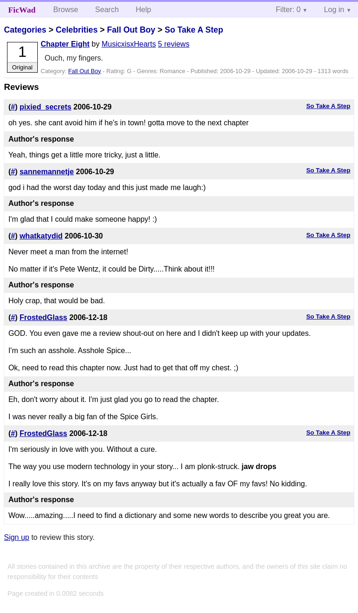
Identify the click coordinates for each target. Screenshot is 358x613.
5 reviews (174, 44)
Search (107, 10)
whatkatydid (41, 236)
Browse (65, 10)
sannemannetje (47, 172)
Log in (334, 10)
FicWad (22, 9)
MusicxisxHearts (129, 44)
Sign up (16, 537)
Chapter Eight (65, 44)
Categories (25, 29)
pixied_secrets (45, 107)
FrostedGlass (43, 317)
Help (143, 10)
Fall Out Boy (131, 29)
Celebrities (76, 29)
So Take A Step (194, 29)
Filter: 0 (288, 10)
